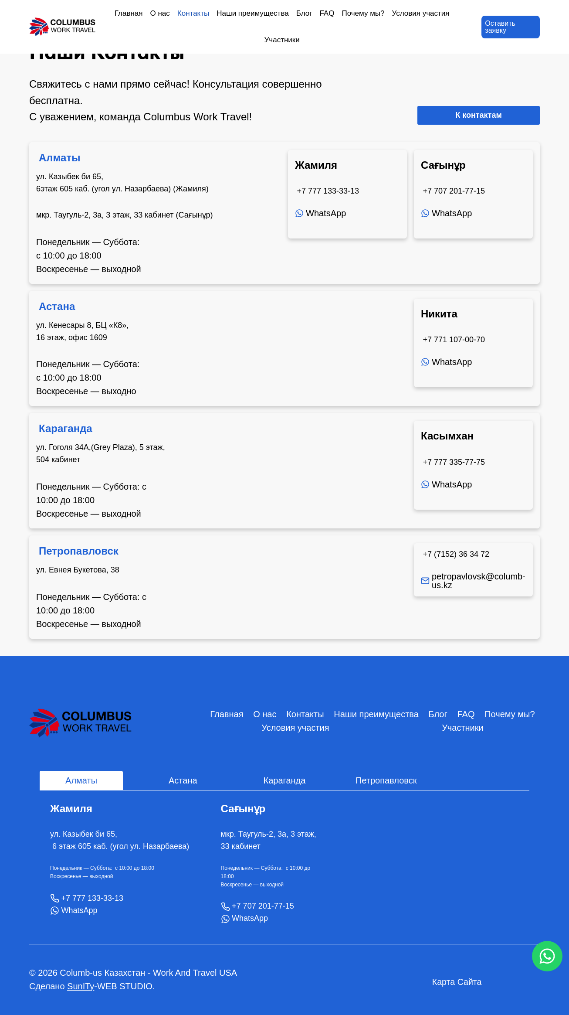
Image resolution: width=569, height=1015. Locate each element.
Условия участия (421, 13)
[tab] (81, 780)
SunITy (80, 986)
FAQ (326, 13)
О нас (160, 13)
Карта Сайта (457, 982)
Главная (129, 13)
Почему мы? (363, 13)
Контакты (193, 13)
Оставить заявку (500, 27)
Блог (304, 13)
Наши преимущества (252, 13)
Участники (282, 40)
